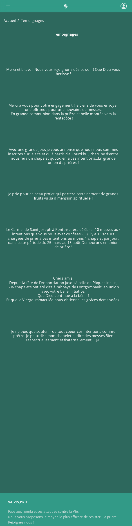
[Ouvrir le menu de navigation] (24, 6)
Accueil (10, 20)
